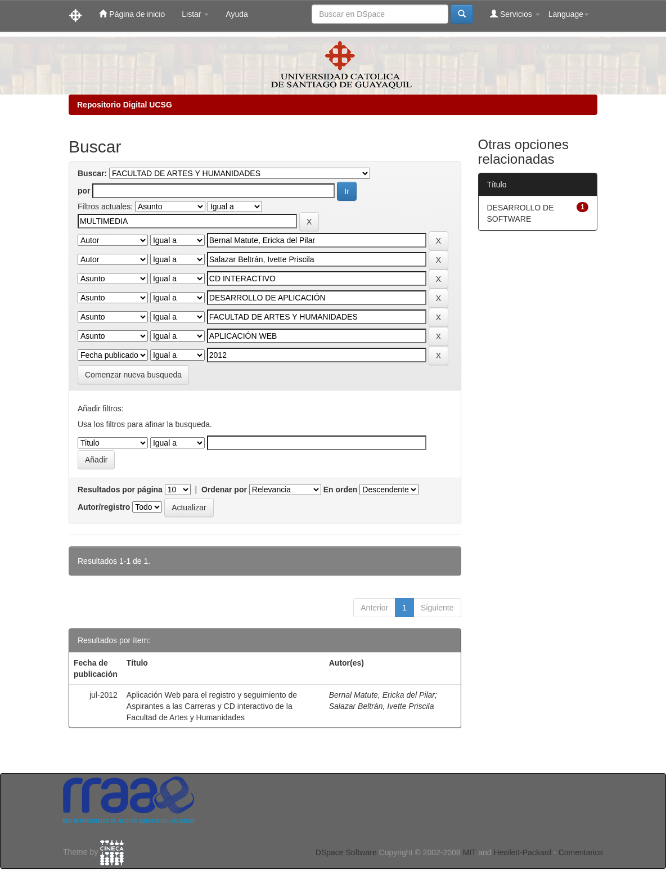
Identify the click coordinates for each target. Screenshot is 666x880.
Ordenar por (224, 489)
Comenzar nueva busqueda (133, 374)
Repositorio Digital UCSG (124, 104)
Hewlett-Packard (522, 852)
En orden (340, 489)
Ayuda (237, 14)
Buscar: (92, 173)
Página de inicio (132, 14)
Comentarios (581, 852)
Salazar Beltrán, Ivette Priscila (381, 706)
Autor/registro (104, 506)
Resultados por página (120, 489)
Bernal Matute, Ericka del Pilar (382, 694)
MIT (469, 852)
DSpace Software (346, 852)
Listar (195, 14)
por (84, 190)
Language (568, 14)
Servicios (515, 14)
